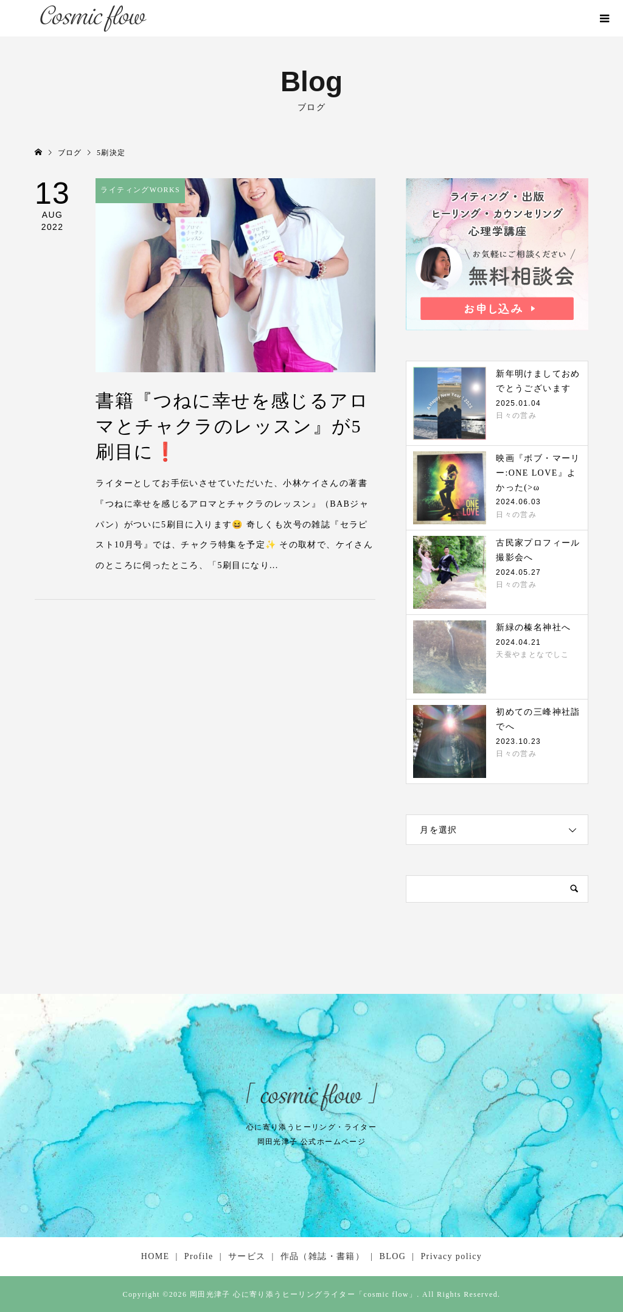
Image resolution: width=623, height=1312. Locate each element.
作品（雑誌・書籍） (322, 1256)
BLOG (392, 1256)
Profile (199, 1256)
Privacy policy (451, 1256)
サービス (247, 1256)
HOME (155, 1256)
